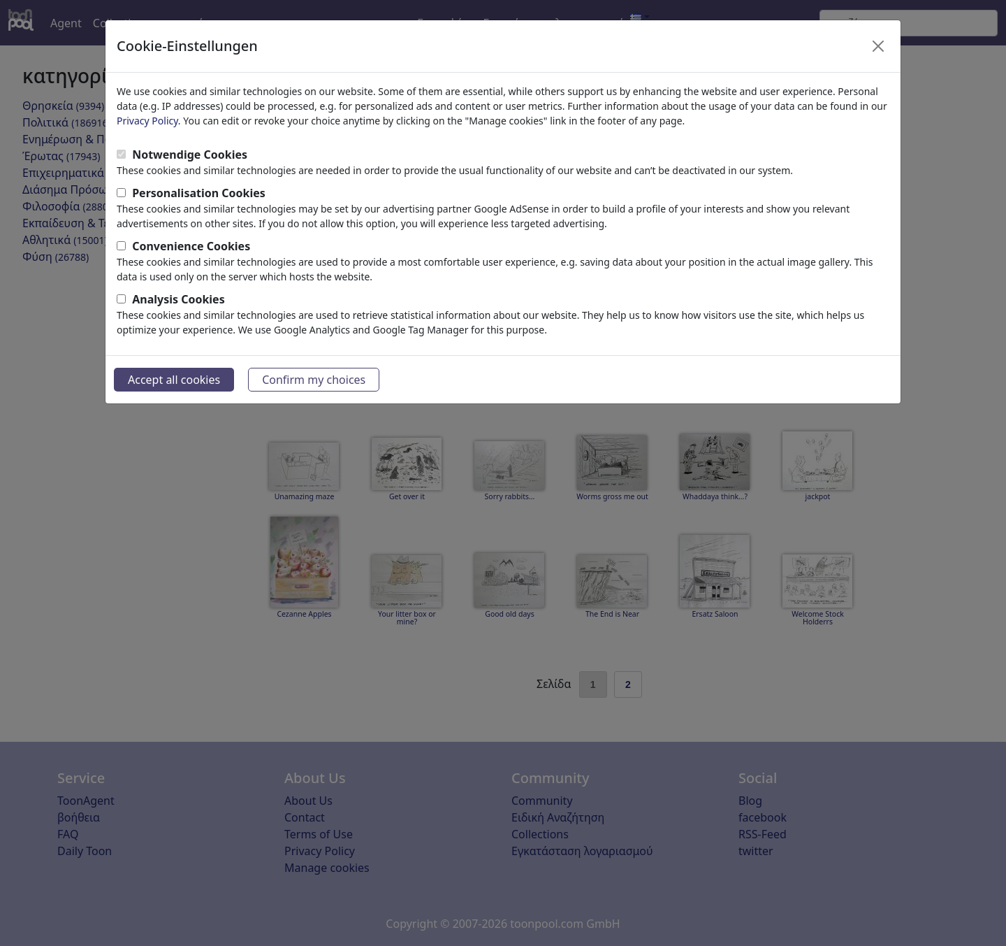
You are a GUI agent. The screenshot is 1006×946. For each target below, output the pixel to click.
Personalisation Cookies (198, 193)
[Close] (878, 46)
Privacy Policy (147, 120)
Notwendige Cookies (189, 154)
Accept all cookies (174, 379)
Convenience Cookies (191, 246)
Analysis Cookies (178, 299)
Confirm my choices (313, 379)
